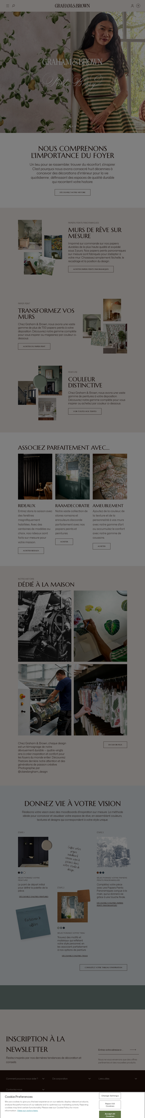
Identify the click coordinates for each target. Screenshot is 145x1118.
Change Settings (110, 1104)
